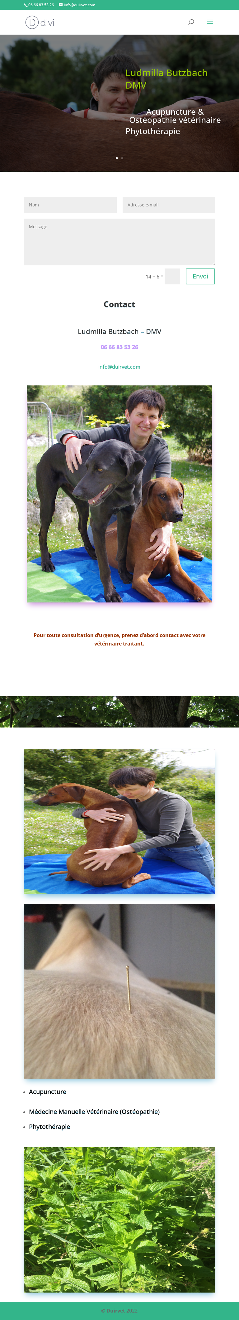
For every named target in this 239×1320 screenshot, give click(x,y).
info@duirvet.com (119, 366)
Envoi (200, 276)
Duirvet (115, 1310)
